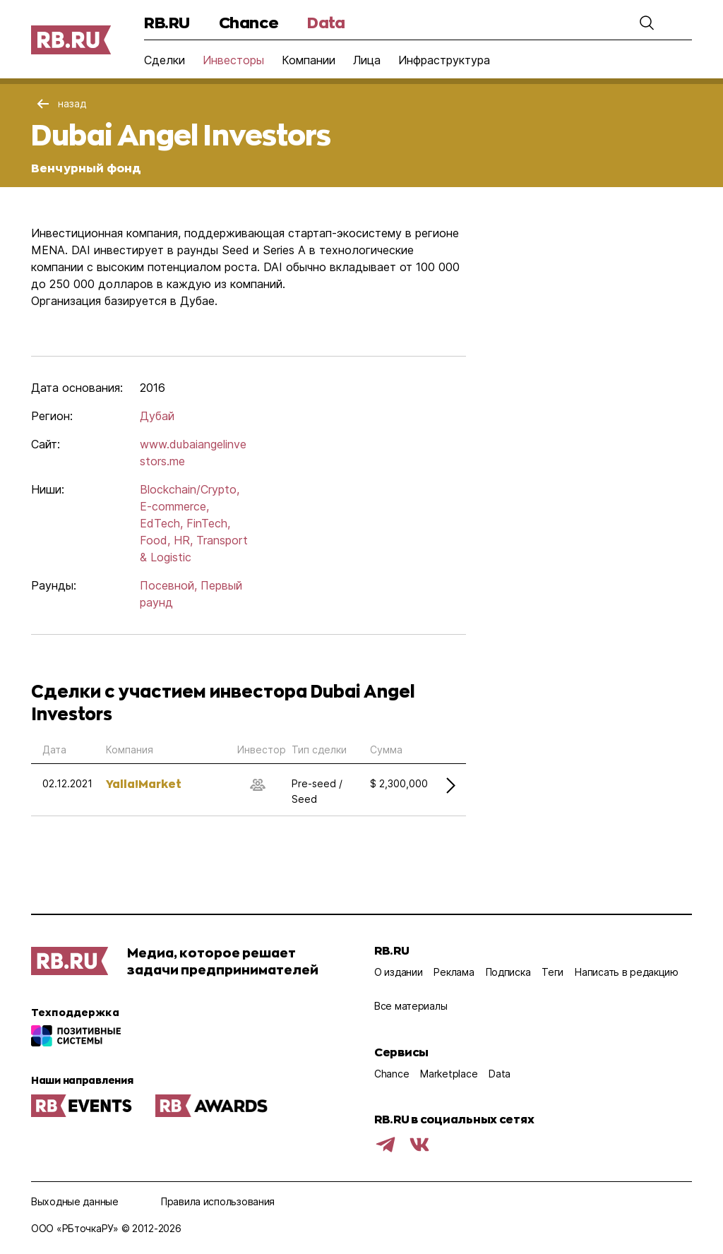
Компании (308, 60)
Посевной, (168, 585)
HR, (183, 540)
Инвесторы (233, 60)
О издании (398, 972)
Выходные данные (75, 1201)
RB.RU (167, 22)
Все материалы (410, 1006)
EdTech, (161, 523)
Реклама (454, 972)
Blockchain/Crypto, (189, 489)
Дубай (157, 416)
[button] (646, 22)
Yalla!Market (143, 783)
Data (326, 22)
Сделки (164, 60)
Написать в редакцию (627, 972)
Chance (248, 22)
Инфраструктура (444, 60)
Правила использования (218, 1201)
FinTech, (208, 523)
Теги (552, 972)
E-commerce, (174, 506)
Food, (155, 540)
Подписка (508, 972)
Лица (367, 60)
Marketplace (448, 1074)
